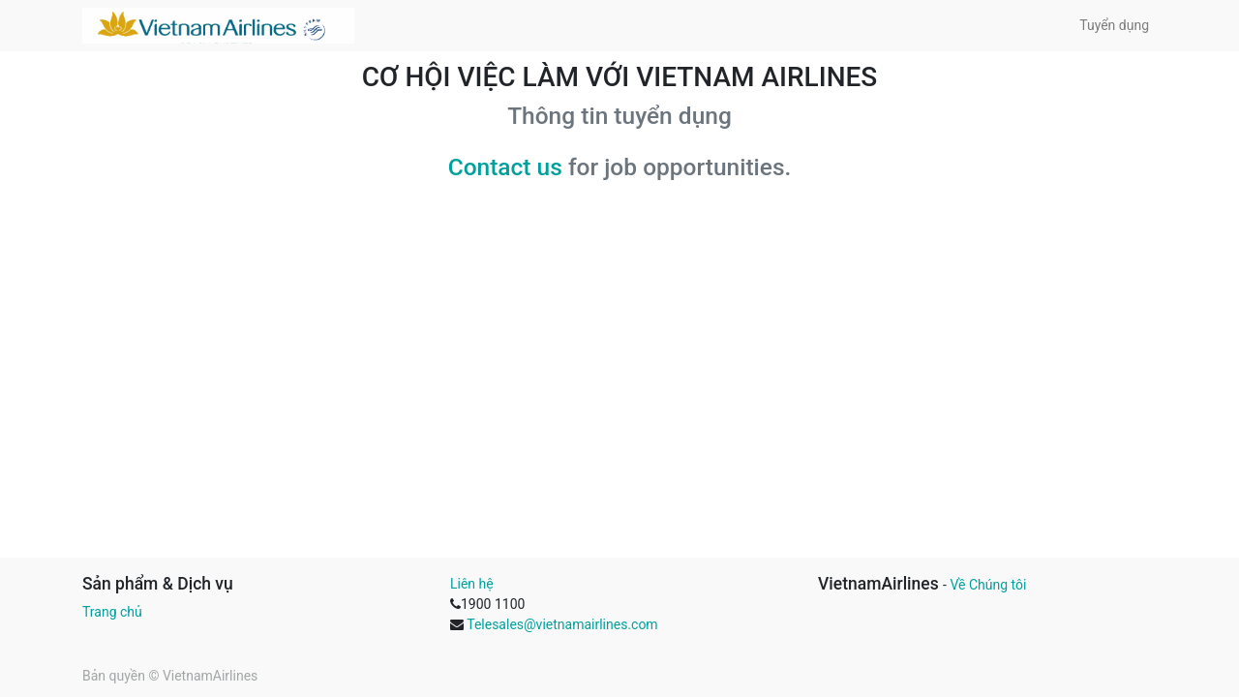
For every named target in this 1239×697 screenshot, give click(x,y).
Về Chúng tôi (988, 584)
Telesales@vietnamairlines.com (562, 624)
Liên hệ (472, 583)
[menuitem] (1114, 26)
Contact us (505, 167)
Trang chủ (112, 612)
